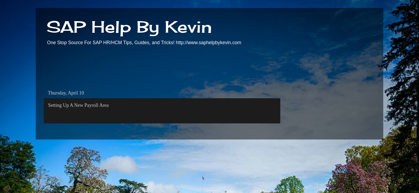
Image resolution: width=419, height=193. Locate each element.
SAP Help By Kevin (129, 26)
